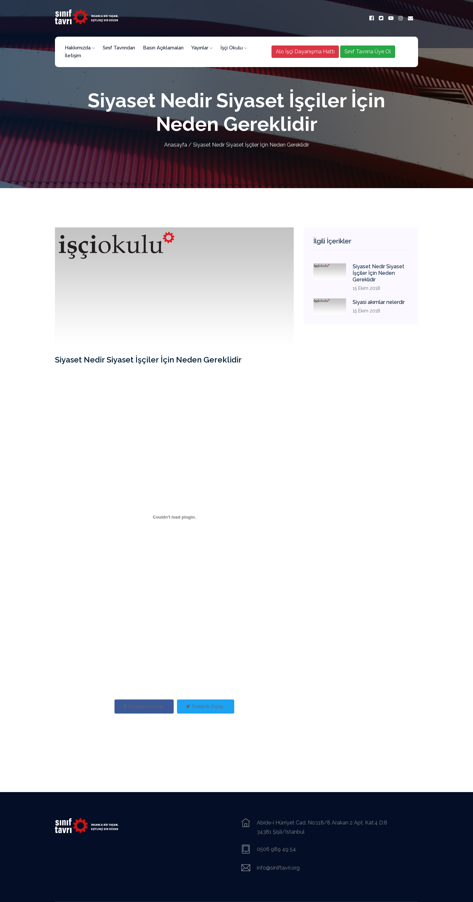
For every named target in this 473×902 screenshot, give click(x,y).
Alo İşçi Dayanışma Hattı (305, 51)
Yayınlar (202, 48)
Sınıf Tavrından (119, 48)
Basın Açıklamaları (163, 48)
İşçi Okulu (233, 48)
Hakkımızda (80, 48)
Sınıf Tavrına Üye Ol (367, 51)
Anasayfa (175, 145)
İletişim (73, 56)
